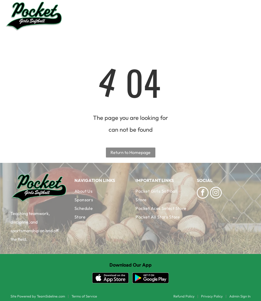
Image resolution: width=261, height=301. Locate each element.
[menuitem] (100, 191)
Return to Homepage (130, 152)
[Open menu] (248, 16)
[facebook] (203, 193)
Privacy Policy (212, 296)
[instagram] (216, 193)
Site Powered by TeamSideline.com (37, 296)
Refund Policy (184, 296)
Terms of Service (84, 296)
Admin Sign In (240, 296)
